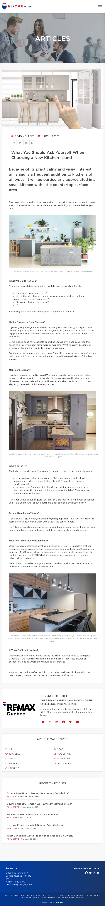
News (58, 749)
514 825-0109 (18, 882)
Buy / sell (12, 754)
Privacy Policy (39, 898)
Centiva (58, 902)
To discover (62, 763)
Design (10, 759)
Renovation (62, 759)
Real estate (62, 754)
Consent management (72, 898)
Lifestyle (12, 768)
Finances (12, 763)
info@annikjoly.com (22, 885)
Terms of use (54, 898)
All (8, 749)
